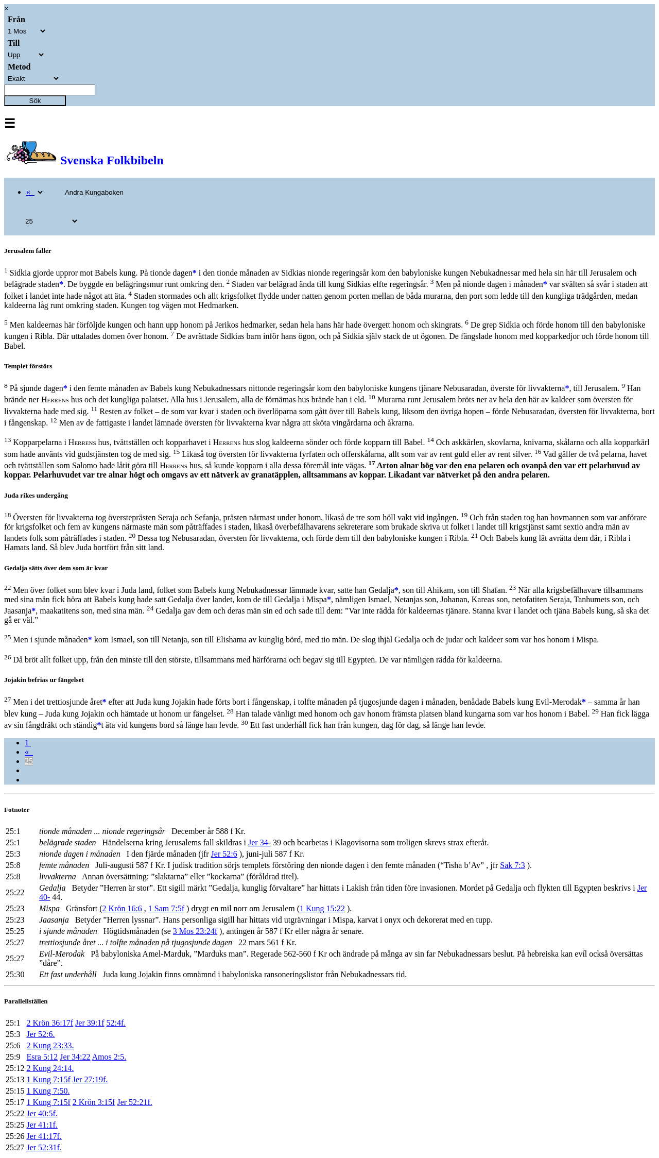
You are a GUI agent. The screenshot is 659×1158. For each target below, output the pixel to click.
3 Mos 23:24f (195, 931)
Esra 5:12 (42, 1056)
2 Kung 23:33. (50, 1045)
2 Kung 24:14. (50, 1068)
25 (29, 761)
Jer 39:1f (89, 1022)
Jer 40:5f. (41, 1113)
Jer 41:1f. (41, 1124)
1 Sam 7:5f (166, 908)
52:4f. (116, 1022)
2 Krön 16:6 (122, 908)
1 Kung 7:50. (48, 1090)
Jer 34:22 (75, 1056)
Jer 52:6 (224, 853)
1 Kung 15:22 (322, 908)
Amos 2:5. (109, 1056)
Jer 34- (259, 842)
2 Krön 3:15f (94, 1102)
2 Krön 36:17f (49, 1022)
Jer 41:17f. (43, 1136)
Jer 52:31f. (43, 1147)
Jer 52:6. (40, 1034)
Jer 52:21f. (134, 1102)
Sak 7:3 (512, 865)
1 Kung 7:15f (48, 1079)
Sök (35, 101)
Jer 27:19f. (90, 1079)
